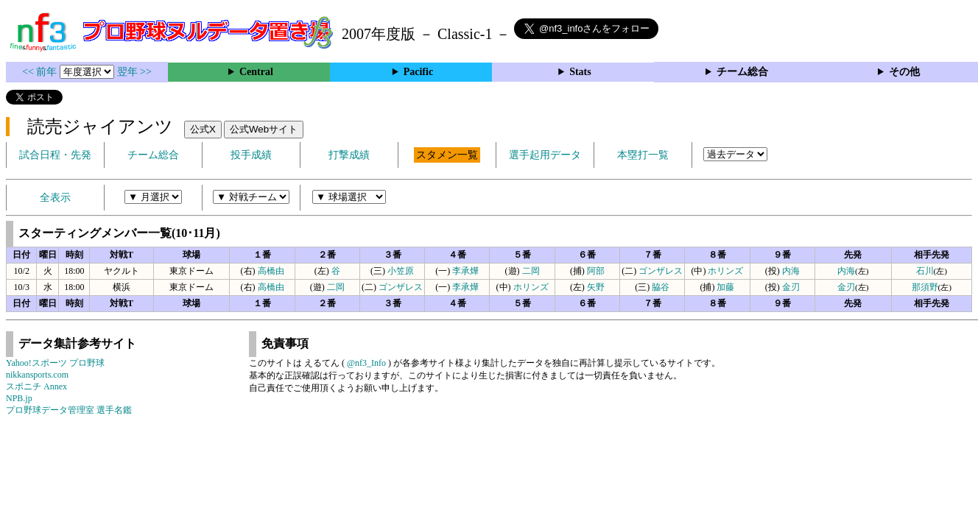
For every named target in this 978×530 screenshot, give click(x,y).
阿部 (596, 271)
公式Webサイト (264, 129)
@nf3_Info (366, 363)
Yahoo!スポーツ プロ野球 (55, 363)
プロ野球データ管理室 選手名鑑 (69, 410)
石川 (925, 271)
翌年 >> (134, 71)
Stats (580, 71)
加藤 (725, 287)
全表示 (55, 197)
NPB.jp (19, 398)
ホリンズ (725, 271)
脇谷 (660, 287)
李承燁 (465, 271)
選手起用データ (545, 154)
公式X (203, 129)
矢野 (596, 287)
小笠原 (400, 271)
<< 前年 (41, 71)
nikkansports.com (37, 375)
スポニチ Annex (36, 386)
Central (256, 71)
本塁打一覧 (643, 154)
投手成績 (251, 154)
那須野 (925, 287)
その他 (904, 71)
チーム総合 (742, 71)
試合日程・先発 (55, 154)
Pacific (418, 71)
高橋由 (271, 271)
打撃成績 (349, 154)
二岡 (531, 271)
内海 (791, 271)
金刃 (791, 287)
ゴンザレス (660, 271)
